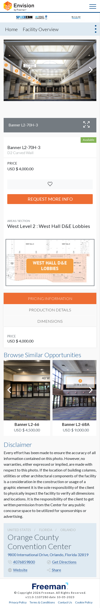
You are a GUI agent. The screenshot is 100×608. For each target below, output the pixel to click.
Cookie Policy (83, 602)
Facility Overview (41, 29)
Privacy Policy (18, 602)
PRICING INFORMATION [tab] (50, 298)
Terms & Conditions (42, 602)
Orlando (68, 530)
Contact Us (65, 602)
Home (11, 29)
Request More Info (50, 199)
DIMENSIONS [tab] (50, 321)
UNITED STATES (19, 530)
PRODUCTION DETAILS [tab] (50, 309)
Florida (45, 530)
